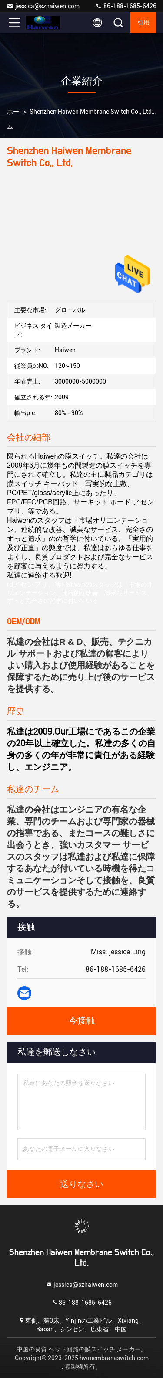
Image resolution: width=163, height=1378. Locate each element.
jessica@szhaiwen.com (43, 6)
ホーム (13, 119)
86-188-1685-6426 (125, 6)
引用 (143, 23)
